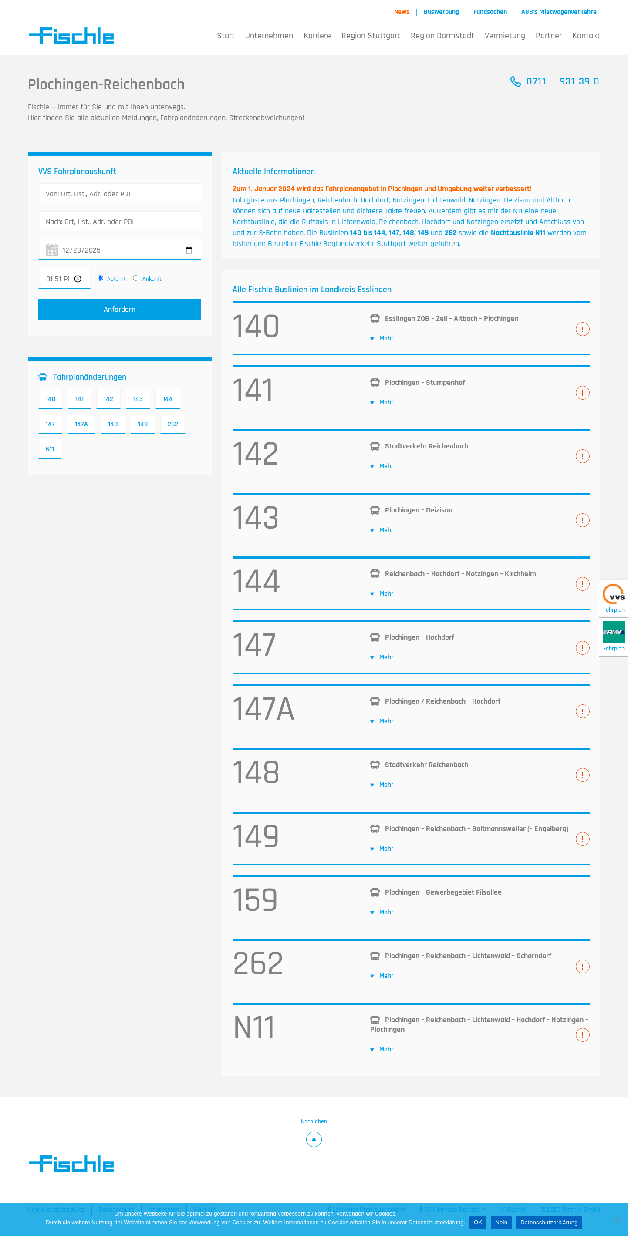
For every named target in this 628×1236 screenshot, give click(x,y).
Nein (501, 1222)
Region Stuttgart (370, 35)
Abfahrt (116, 279)
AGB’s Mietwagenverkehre (559, 12)
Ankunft (152, 279)
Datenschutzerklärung (548, 1222)
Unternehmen (269, 35)
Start (226, 35)
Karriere (317, 35)
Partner (549, 35)
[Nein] (617, 1219)
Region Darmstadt (442, 35)
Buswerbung (441, 12)
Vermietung (505, 35)
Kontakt (586, 35)
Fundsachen (490, 12)
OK (478, 1222)
